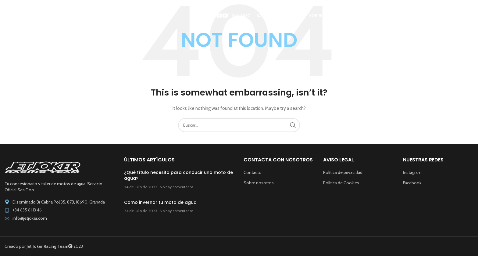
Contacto (253, 172)
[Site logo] (50, 15)
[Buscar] (470, 16)
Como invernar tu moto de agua (160, 202)
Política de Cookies (341, 183)
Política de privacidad (342, 172)
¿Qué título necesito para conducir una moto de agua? (178, 175)
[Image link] (43, 167)
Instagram (412, 172)
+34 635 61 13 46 (27, 210)
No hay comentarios (176, 187)
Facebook (412, 183)
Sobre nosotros (259, 183)
